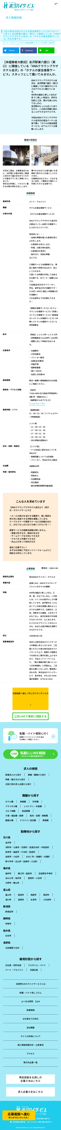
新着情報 (31, 1009)
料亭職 (36, 801)
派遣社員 (34, 969)
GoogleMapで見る (37, 403)
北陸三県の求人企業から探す (18, 784)
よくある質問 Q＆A (30, 1001)
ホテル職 (9, 801)
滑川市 (8, 899)
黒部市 (46, 894)
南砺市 (34, 894)
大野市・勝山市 (12, 882)
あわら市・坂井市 (13, 878)
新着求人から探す (13, 774)
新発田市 (9, 911)
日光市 (8, 935)
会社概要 (31, 1027)
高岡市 (21, 899)
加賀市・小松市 (12, 856)
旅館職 (23, 801)
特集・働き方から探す (15, 779)
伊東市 (8, 923)
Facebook (29, 50)
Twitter (12, 50)
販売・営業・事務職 (39, 815)
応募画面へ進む (19, 1115)
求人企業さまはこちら (30, 1091)
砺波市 (21, 894)
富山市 (8, 894)
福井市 (8, 873)
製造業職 (26, 810)
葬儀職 (46, 820)
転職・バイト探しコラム (30, 992)
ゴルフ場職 (10, 810)
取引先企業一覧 (30, 1062)
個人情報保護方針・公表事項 (30, 1044)
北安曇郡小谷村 (12, 947)
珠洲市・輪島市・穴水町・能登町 (20, 851)
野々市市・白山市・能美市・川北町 (21, 861)
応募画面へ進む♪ (30, 699)
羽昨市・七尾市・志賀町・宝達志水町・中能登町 (27, 847)
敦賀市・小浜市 (35, 878)
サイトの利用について (31, 1036)
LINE (46, 50)
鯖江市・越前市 (25, 873)
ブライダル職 (11, 806)
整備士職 (9, 820)
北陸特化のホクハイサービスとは (30, 983)
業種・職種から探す (37, 774)
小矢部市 (47, 899)
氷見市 (34, 899)
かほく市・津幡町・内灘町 (38, 856)
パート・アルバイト (14, 969)
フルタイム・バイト (37, 965)
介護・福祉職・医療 (14, 815)
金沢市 (8, 842)
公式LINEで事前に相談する (30, 716)
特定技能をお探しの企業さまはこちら (30, 1079)
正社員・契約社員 (13, 965)
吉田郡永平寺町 (45, 873)
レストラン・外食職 (33, 806)
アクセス (30, 1053)
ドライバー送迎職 (28, 820)
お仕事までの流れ (31, 1018)
